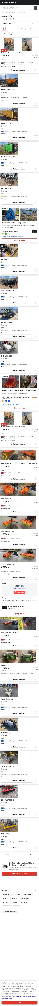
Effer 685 (14, 898)
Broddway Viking (7, 123)
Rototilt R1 (16, 907)
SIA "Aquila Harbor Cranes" (10, 231)
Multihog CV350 (6, 322)
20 (30, 29)
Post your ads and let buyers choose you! (16, 598)
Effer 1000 (24, 903)
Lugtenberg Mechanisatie (8, 66)
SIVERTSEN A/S (5, 475)
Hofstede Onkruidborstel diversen (13, 53)
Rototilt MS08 (27, 894)
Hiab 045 (5, 903)
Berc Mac (4, 259)
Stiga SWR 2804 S (7, 766)
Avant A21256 (6, 665)
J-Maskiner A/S (5, 508)
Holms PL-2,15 (6, 733)
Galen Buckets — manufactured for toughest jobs (19, 390)
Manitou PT (6, 894)
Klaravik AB (4, 100)
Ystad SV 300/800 (7, 291)
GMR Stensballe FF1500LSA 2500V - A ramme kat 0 (19, 463)
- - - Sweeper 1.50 (7, 531)
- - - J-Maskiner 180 (8, 564)
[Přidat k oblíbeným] (36, 70)
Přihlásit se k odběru (19, 874)
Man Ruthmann (24, 898)
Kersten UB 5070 (7, 188)
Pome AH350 (5, 834)
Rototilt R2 (14, 903)
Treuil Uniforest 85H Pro (10, 911)
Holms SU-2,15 (6, 356)
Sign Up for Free (19, 614)
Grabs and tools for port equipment (14, 223)
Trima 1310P (16, 894)
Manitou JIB (6, 907)
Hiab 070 (5, 898)
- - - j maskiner (6, 498)
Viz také (5, 890)
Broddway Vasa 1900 (8, 157)
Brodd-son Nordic (7, 89)
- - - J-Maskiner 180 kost (9, 632)
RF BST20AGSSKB (7, 800)
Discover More (19, 240)
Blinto (2, 676)
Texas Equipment (7, 699)
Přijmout (19, 1003)
